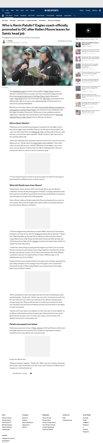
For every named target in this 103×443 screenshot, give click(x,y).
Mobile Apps (6, 429)
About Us (25, 418)
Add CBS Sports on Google (65, 41)
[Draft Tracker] (41, 15)
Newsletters (5, 441)
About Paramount (27, 422)
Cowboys (38, 234)
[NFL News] (9, 15)
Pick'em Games (6, 418)
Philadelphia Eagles (19, 91)
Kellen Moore (49, 91)
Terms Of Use (46, 418)
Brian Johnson (37, 328)
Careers (24, 420)
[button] (74, 15)
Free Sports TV (6, 422)
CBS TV (24, 427)
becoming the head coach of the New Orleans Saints (32, 96)
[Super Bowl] (67, 15)
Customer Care (67, 420)
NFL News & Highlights (54, 20)
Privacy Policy (46, 420)
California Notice (47, 429)
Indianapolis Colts (37, 132)
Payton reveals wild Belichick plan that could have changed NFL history (91, 88)
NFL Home (5, 20)
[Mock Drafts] (50, 15)
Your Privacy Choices (48, 425)
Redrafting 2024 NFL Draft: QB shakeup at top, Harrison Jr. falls (90, 50)
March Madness (7, 427)
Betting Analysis (7, 425)
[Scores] (16, 15)
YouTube (85, 418)
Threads (85, 429)
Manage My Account (8, 438)
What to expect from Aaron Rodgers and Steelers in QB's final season (91, 96)
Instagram (86, 422)
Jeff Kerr (10, 41)
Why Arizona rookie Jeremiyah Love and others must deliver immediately (90, 65)
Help (64, 418)
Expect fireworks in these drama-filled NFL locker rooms (91, 111)
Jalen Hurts (46, 99)
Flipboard (86, 432)
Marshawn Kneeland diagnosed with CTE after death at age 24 (90, 80)
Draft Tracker (21, 20)
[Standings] (59, 15)
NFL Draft (12, 20)
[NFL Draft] (31, 15)
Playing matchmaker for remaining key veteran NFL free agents (91, 72)
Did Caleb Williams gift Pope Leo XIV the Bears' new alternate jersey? (91, 104)
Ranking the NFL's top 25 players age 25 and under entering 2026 (91, 57)
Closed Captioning (48, 427)
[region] (88, 30)
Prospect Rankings (32, 20)
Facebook (86, 425)
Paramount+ (26, 425)
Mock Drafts (42, 20)
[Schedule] (23, 15)
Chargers (35, 241)
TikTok (85, 420)
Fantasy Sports (6, 420)
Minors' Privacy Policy (49, 422)
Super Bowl (18, 99)
